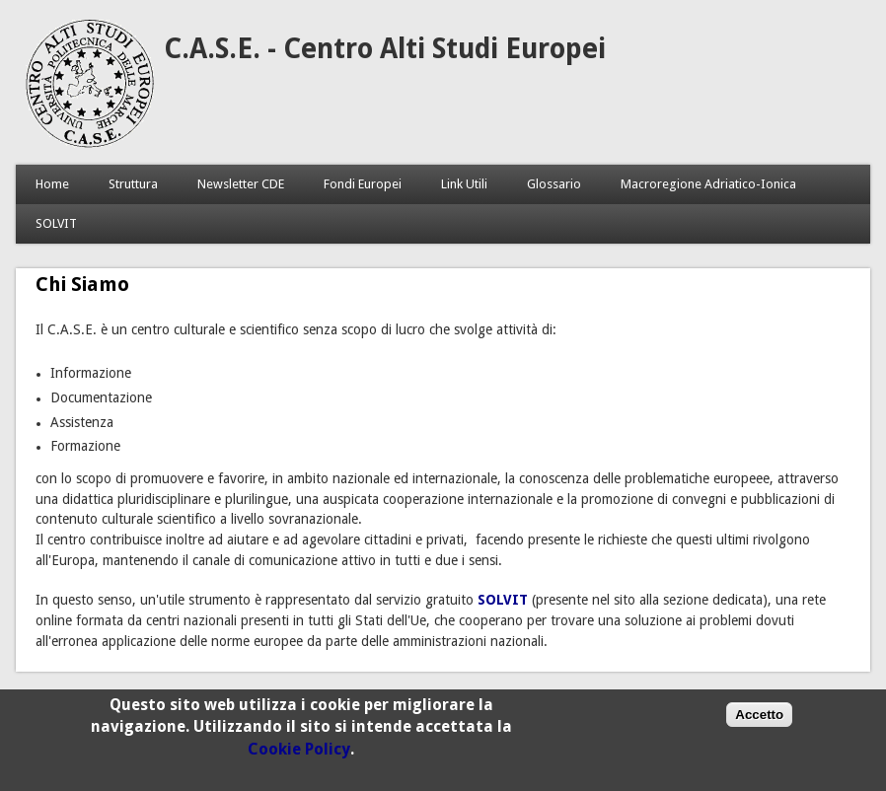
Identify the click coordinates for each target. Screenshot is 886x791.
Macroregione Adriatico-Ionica (708, 184)
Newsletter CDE (240, 184)
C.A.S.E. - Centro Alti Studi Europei (385, 49)
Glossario (554, 184)
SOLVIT (56, 223)
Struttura (133, 184)
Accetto (759, 723)
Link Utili (464, 184)
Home (52, 184)
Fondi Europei (363, 184)
